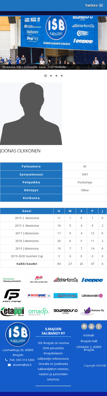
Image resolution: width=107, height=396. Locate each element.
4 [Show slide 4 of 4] (61, 76)
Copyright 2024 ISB (95, 365)
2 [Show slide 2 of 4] (51, 76)
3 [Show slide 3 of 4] (56, 76)
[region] (53, 49)
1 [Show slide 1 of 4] (45, 76)
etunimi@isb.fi (22, 365)
